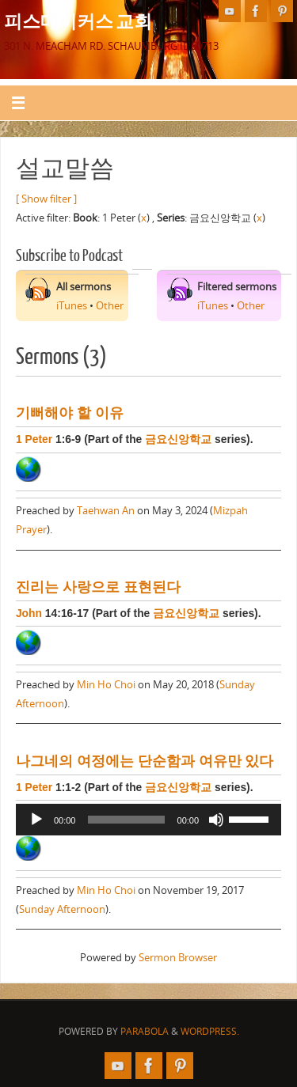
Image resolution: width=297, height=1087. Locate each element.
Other (110, 305)
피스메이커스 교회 (78, 20)
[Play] (36, 820)
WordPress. (210, 1031)
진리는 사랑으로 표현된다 (98, 587)
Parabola (144, 1031)
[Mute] (216, 820)
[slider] (126, 820)
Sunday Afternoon (62, 909)
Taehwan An (106, 510)
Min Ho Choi (106, 684)
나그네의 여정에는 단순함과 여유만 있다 (145, 761)
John (29, 613)
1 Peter (34, 439)
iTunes (71, 305)
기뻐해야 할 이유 (70, 413)
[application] (148, 819)
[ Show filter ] (46, 199)
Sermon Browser (178, 957)
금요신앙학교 (178, 439)
